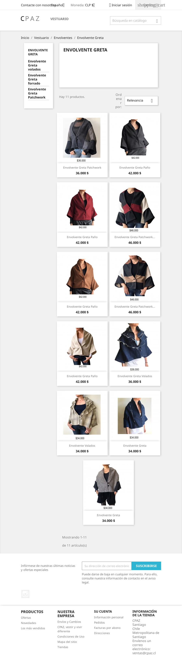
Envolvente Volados (82, 445)
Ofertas (26, 618)
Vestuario (59, 19)
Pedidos (99, 622)
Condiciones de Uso (70, 636)
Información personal (109, 617)
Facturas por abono (107, 628)
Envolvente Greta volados (37, 65)
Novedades (28, 623)
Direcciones (102, 633)
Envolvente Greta (134, 445)
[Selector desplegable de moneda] (91, 5)
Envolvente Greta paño (134, 167)
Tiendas (62, 647)
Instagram (25, 594)
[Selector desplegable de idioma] (59, 5)
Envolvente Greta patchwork (82, 167)
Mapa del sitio (67, 642)
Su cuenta (103, 611)
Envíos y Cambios (69, 622)
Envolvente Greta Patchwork (37, 93)
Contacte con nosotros (38, 5)
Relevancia (141, 100)
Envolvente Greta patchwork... (135, 237)
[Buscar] (135, 20)
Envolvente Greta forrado (37, 79)
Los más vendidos (33, 628)
